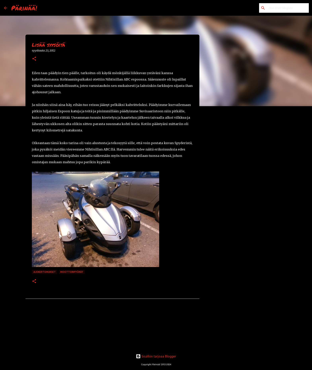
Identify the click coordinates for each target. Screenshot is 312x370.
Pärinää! (24, 7)
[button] (34, 59)
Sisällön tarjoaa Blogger (156, 356)
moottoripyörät (71, 272)
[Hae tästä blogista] (288, 8)
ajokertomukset (44, 272)
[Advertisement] (219, 171)
